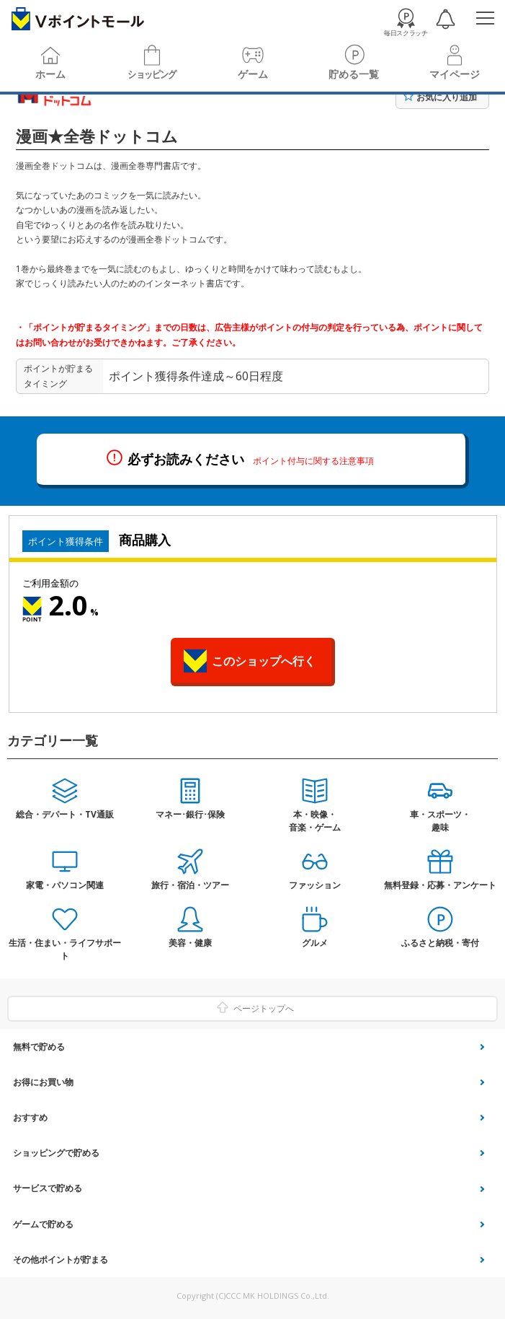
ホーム (50, 74)
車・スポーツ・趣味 (440, 820)
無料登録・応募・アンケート (440, 885)
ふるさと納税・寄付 (440, 943)
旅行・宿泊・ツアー (190, 885)
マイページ (454, 74)
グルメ (315, 943)
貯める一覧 (354, 74)
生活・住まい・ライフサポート (65, 949)
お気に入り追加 (446, 97)
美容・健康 (190, 943)
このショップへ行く (264, 661)
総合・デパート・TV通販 (65, 814)
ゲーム (253, 74)
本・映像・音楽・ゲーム (315, 820)
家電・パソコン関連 (65, 885)
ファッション (315, 885)
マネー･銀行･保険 (190, 814)
